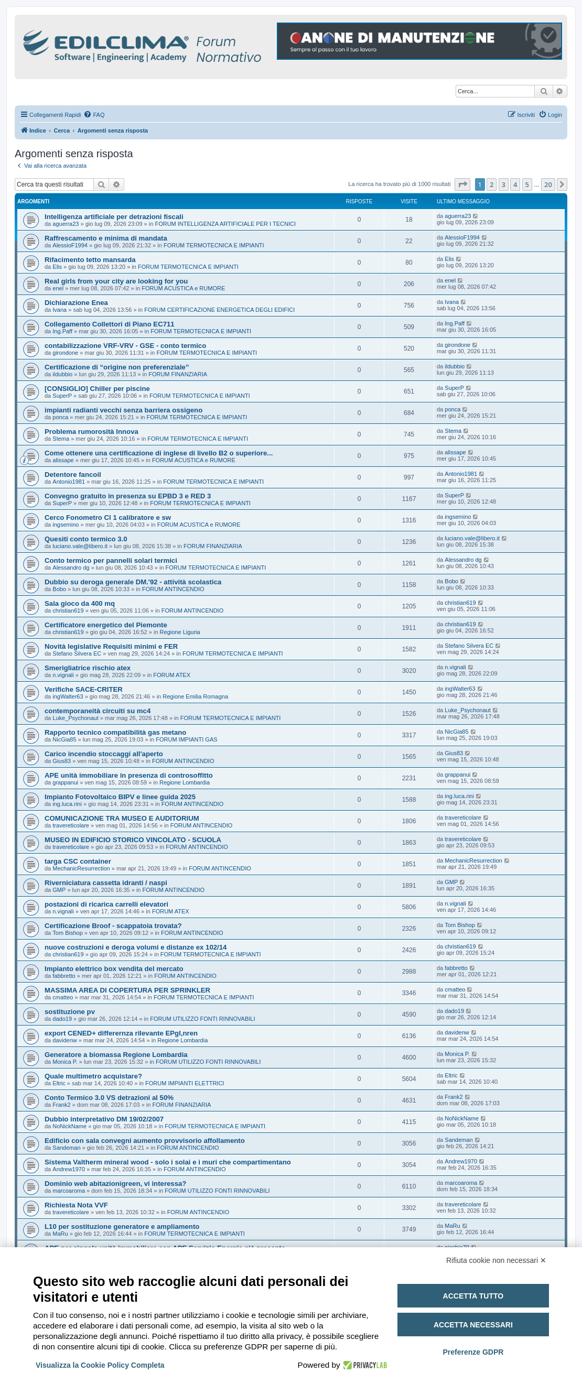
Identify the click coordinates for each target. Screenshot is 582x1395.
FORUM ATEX (171, 675)
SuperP (62, 396)
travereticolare (70, 825)
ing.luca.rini (67, 804)
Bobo (59, 589)
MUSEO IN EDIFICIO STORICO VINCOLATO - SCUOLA (133, 840)
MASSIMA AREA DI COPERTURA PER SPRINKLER (127, 990)
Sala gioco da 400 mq (80, 603)
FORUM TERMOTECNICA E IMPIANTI (214, 245)
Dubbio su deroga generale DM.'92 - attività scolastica (133, 582)
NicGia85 (64, 739)
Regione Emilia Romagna (195, 696)
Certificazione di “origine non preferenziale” (117, 367)
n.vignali (62, 675)
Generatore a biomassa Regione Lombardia (116, 1055)
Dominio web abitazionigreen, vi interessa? (115, 1183)
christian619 (67, 610)
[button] (462, 184)
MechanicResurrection (81, 868)
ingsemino (65, 524)
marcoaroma (68, 1190)
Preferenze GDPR (473, 1352)
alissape (62, 460)
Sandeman (66, 1148)
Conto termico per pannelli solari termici (111, 560)
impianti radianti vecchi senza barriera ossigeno (123, 410)
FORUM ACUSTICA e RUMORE (183, 288)
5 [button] (527, 184)
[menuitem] (93, 114)
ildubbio (62, 374)
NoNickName (69, 1126)
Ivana (59, 310)
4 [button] (515, 184)
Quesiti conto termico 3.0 (86, 539)
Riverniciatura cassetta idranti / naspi (106, 883)
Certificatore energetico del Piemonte (106, 625)
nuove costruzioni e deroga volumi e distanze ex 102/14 (136, 947)
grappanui (65, 782)
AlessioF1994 (70, 245)
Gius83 (61, 761)
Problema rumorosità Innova (91, 431)
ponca (60, 417)
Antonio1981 (68, 481)
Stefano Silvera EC (76, 653)
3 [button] (503, 184)
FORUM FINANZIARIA (177, 374)
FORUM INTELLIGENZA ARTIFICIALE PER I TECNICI (225, 224)
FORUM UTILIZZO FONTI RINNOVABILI (202, 1019)
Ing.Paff (62, 331)
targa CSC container (78, 861)
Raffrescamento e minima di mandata (106, 238)
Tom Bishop (67, 933)
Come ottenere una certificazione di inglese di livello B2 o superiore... (159, 453)
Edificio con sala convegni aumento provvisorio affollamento (145, 1141)
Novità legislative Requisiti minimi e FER (111, 646)
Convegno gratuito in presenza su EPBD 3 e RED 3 (128, 496)
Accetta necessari (473, 1325)
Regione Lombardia (184, 782)
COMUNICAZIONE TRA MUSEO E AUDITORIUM (122, 818)
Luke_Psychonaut (75, 718)
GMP (59, 890)
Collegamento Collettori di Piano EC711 (110, 324)
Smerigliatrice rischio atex (88, 668)
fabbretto (63, 976)
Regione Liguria (180, 632)
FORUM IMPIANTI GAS (186, 739)
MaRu (60, 1233)
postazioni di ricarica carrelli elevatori (106, 904)
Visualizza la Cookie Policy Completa (100, 1365)
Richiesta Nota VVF (76, 1205)
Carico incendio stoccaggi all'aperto (104, 754)
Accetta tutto (473, 1296)
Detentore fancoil (73, 474)
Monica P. (65, 1062)
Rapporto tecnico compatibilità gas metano (115, 732)
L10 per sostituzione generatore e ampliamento (122, 1226)
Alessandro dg (70, 567)
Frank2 (61, 1105)
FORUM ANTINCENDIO (173, 589)
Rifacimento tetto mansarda (90, 260)
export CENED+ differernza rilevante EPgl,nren (121, 1033)
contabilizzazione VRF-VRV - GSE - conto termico (125, 346)
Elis (57, 267)
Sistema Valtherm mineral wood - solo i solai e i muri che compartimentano (168, 1162)
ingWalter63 (67, 696)
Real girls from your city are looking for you (116, 281)
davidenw (64, 1040)
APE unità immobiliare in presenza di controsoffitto (129, 775)
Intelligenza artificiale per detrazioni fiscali (114, 217)
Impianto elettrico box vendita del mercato (114, 969)
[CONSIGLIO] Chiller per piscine (97, 389)
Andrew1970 (68, 1169)
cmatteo (62, 997)
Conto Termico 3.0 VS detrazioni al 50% (109, 1098)
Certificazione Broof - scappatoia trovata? (113, 926)
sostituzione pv (70, 1012)
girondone (65, 353)
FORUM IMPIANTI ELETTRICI (184, 1083)
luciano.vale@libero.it (79, 546)
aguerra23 (65, 224)
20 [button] (548, 184)
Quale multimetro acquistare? (93, 1076)
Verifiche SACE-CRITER (84, 689)
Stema (60, 438)
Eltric (58, 1083)
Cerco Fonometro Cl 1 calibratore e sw (108, 517)
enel (57, 288)
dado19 (62, 1019)
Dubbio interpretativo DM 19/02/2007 (104, 1119)
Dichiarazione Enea (76, 303)
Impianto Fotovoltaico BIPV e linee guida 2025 (120, 797)
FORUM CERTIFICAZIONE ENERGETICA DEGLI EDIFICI (219, 310)
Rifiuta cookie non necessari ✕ (496, 1260)
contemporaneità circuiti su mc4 (97, 711)
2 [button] (491, 184)
